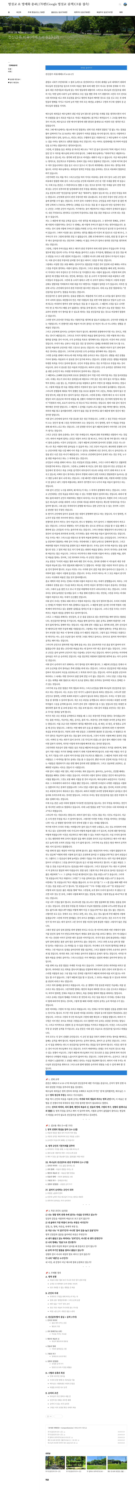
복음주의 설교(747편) (105, 12)
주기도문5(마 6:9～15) (55, 1432)
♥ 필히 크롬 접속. (13, 82)
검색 (120, 4)
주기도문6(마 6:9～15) (55, 1434)
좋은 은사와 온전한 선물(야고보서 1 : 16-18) (62, 1440)
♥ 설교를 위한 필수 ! (14, 79)
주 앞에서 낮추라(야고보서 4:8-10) (59, 1437)
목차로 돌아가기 (86, 68)
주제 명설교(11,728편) (36, 12)
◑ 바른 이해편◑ (53, 1428)
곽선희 (18, 12)
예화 (121, 12)
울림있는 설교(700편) (59, 12)
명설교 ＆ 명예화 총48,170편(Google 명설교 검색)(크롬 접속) (48, 4)
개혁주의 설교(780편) (82, 12)
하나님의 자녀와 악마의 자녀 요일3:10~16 (61, 1443)
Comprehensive (67, 1428)
